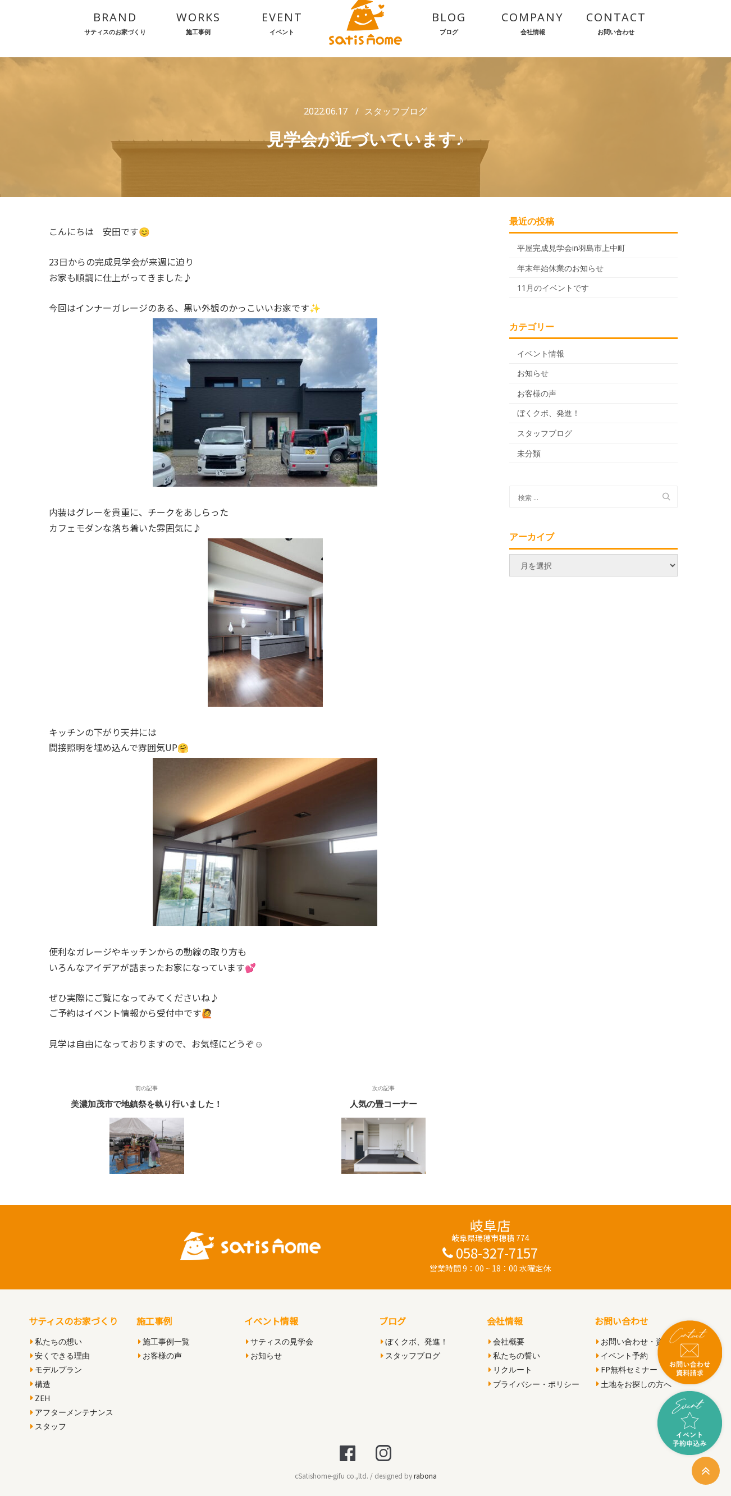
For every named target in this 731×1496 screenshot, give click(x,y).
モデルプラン (56, 1369)
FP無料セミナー (626, 1369)
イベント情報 (540, 353)
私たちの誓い (514, 1355)
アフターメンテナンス (71, 1412)
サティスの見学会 (279, 1341)
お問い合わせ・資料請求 (641, 1341)
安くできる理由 (60, 1355)
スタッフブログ (395, 111)
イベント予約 (622, 1355)
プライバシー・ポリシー (533, 1384)
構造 (40, 1384)
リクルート (510, 1369)
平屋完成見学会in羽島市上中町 (571, 248)
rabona (425, 1475)
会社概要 (506, 1341)
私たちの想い (56, 1341)
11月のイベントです (553, 287)
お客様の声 (536, 393)
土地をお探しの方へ (633, 1384)
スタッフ (48, 1426)
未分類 (529, 453)
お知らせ (533, 373)
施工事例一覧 (164, 1341)
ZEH (40, 1398)
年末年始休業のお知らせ (560, 268)
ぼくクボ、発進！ (548, 413)
